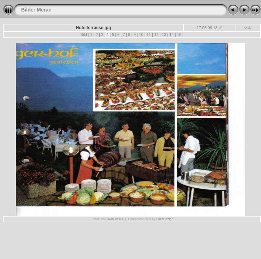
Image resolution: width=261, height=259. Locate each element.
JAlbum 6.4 (116, 219)
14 (171, 34)
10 (141, 34)
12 (156, 34)
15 (179, 34)
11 (149, 34)
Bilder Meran (36, 10)
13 (164, 34)
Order (248, 27)
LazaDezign (165, 219)
